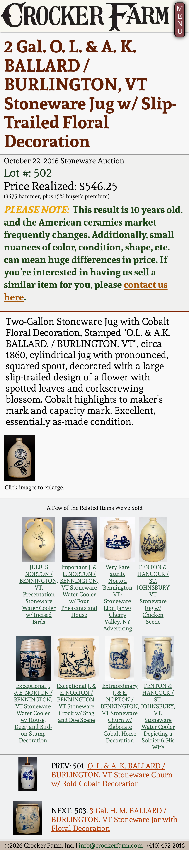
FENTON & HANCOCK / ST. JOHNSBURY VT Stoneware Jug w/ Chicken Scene (153, 594)
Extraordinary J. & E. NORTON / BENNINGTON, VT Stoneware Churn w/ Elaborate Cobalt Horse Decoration (120, 713)
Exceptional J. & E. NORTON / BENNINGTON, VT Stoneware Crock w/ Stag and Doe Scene (76, 702)
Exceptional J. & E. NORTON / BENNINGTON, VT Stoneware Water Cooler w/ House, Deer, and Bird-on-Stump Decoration (33, 713)
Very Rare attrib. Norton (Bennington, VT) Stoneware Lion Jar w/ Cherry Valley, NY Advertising (117, 598)
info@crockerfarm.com (111, 845)
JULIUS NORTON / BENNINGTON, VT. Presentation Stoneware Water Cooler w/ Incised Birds (38, 594)
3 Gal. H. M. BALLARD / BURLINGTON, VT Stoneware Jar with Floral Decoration (114, 819)
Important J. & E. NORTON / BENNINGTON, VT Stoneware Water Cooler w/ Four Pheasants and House (79, 591)
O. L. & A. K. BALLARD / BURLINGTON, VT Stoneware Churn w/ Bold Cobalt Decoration (111, 774)
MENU (180, 19)
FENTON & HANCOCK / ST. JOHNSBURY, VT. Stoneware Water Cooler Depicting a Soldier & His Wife (158, 716)
